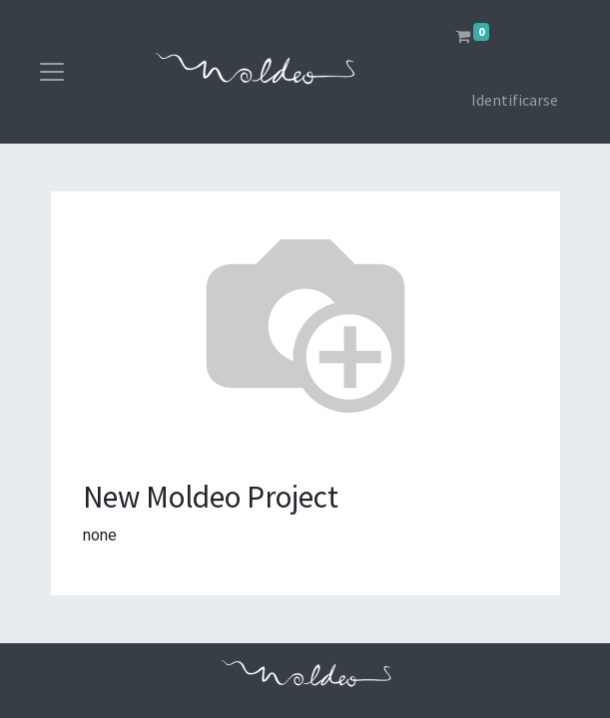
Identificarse (514, 100)
